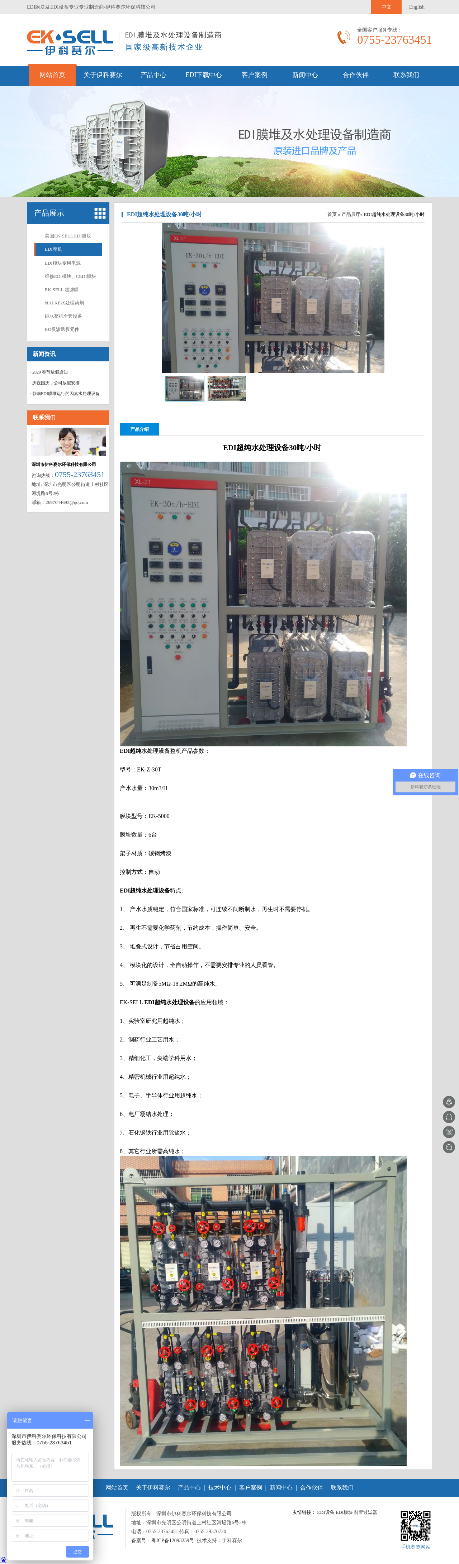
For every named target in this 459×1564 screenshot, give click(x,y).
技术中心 (219, 1487)
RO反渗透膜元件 (62, 329)
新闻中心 (305, 74)
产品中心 (153, 74)
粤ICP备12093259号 (172, 1540)
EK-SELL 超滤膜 (62, 289)
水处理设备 (155, 751)
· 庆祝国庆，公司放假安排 (55, 382)
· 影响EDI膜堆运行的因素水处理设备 (65, 393)
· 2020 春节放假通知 (49, 372)
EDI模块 (344, 1512)
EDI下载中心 (204, 74)
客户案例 (255, 74)
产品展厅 (351, 214)
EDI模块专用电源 (63, 263)
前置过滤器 (365, 1512)
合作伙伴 (356, 74)
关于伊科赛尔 (103, 74)
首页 (332, 214)
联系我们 (406, 74)
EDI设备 (325, 1512)
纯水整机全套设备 (63, 316)
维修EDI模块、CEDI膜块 (70, 276)
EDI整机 (53, 249)
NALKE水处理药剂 (64, 302)
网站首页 (52, 74)
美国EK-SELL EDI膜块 (68, 236)
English (417, 7)
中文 (387, 7)
